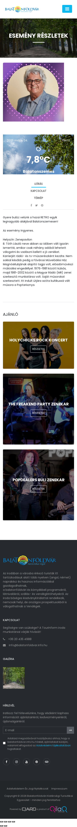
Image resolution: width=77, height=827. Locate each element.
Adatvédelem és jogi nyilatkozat (27, 788)
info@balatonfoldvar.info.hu (28, 645)
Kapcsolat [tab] (38, 191)
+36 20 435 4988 (20, 639)
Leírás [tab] (38, 184)
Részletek (38, 349)
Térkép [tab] (38, 198)
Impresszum (59, 788)
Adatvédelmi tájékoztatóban (53, 745)
